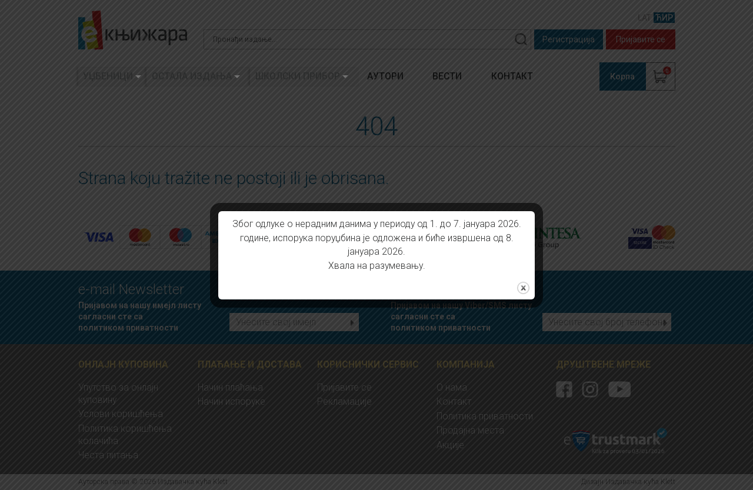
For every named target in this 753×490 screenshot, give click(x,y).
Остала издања (192, 76)
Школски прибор (297, 76)
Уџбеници (108, 76)
